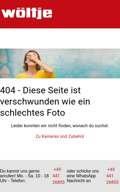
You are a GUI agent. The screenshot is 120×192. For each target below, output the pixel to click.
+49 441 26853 (59, 176)
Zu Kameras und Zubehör (60, 136)
